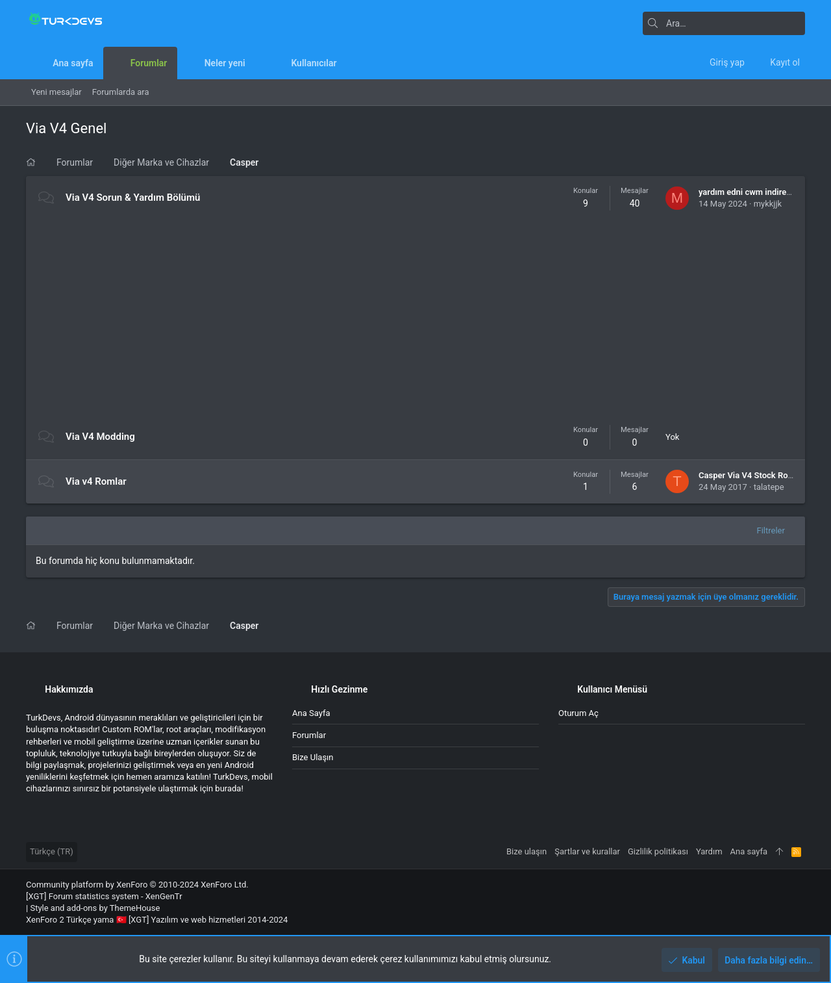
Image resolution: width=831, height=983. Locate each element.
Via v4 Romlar (96, 481)
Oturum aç (578, 713)
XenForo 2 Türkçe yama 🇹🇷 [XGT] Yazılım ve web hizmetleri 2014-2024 (157, 920)
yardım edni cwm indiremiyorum (759, 192)
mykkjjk (768, 204)
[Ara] (724, 23)
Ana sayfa (311, 713)
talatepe (769, 487)
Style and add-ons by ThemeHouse (95, 908)
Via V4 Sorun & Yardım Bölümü (133, 197)
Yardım (709, 851)
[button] (255, 63)
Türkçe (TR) (51, 851)
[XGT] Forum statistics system (104, 896)
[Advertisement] (415, 318)
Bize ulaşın (313, 757)
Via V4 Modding (100, 436)
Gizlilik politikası (658, 851)
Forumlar (309, 735)
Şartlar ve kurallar (587, 851)
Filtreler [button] (771, 530)
